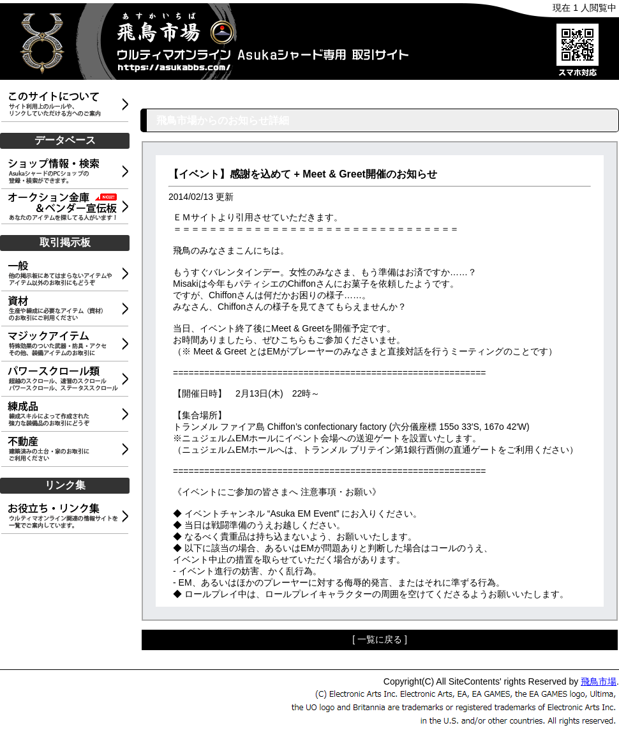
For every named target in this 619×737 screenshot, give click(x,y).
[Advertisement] (67, 599)
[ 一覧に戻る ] (379, 639)
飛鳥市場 (598, 681)
